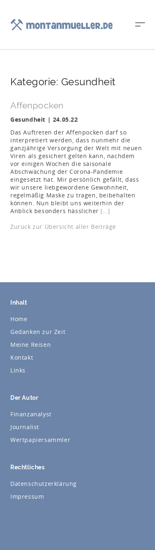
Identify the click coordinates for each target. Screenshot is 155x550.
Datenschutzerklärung (43, 484)
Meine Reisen (30, 344)
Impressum (27, 496)
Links (18, 370)
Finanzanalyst (31, 414)
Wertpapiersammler (40, 440)
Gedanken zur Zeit (37, 332)
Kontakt (21, 357)
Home (18, 319)
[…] (105, 211)
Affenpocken (37, 105)
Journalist (24, 427)
